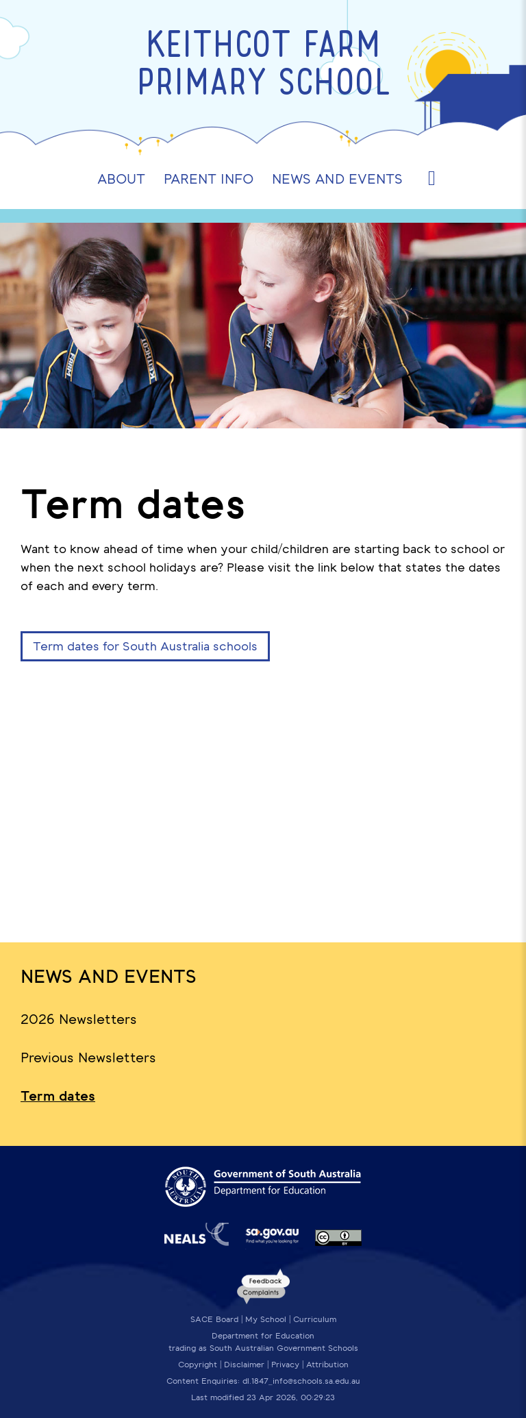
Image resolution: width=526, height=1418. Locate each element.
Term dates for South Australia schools (145, 646)
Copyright (197, 1364)
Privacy (285, 1364)
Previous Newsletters (88, 1057)
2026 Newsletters (79, 1019)
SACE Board (214, 1319)
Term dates (58, 1096)
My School (265, 1319)
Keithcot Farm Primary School (263, 66)
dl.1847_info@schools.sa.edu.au (301, 1381)
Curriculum (314, 1319)
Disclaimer (244, 1364)
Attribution (327, 1364)
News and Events (109, 976)
